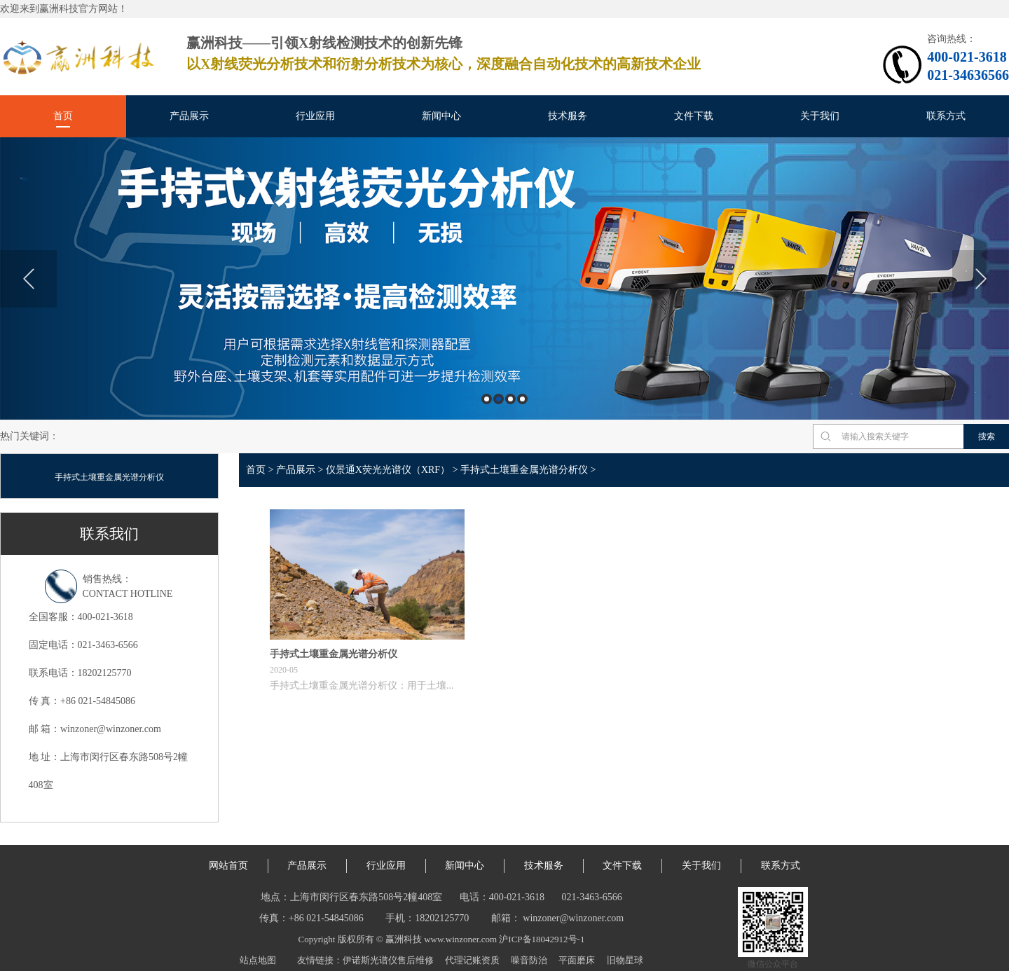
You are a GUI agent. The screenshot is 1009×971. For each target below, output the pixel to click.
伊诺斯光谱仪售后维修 (388, 960)
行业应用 (315, 116)
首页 (63, 116)
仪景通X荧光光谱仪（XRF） (388, 469)
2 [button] (498, 399)
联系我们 (109, 533)
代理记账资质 (472, 960)
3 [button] (510, 399)
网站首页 (228, 865)
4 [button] (522, 399)
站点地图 (258, 960)
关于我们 (819, 116)
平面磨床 (576, 960)
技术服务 (567, 116)
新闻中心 (441, 116)
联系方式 (946, 116)
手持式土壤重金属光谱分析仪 (109, 477)
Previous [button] (28, 279)
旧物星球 (625, 960)
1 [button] (486, 399)
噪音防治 (529, 960)
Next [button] (980, 279)
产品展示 (189, 116)
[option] (504, 278)
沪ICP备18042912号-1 (541, 939)
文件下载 (693, 116)
